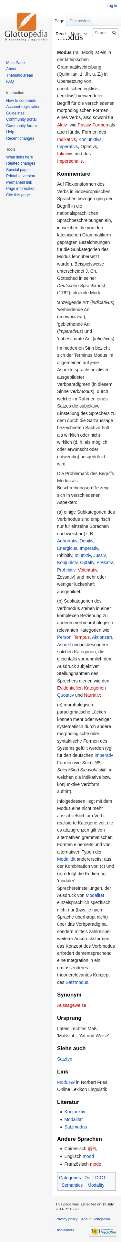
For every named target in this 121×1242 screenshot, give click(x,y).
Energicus (67, 548)
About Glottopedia (95, 1219)
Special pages (18, 170)
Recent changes (20, 138)
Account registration (23, 106)
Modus (64, 1082)
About (11, 69)
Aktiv (62, 124)
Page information (20, 188)
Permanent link (19, 182)
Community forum (21, 126)
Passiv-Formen (93, 124)
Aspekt (64, 644)
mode (95, 1164)
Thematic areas (19, 75)
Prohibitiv (66, 569)
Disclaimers (64, 1230)
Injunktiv (83, 555)
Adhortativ (67, 540)
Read (57, 33)
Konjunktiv (67, 562)
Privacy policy (66, 1219)
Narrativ (92, 695)
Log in (111, 6)
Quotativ (65, 695)
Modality (95, 1185)
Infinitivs (65, 153)
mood (88, 1156)
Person (64, 637)
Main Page (15, 62)
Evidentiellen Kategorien (81, 688)
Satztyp (64, 1059)
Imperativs (67, 146)
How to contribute (21, 100)
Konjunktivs (90, 139)
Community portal (21, 119)
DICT (100, 1177)
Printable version (20, 176)
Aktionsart (102, 637)
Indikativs (66, 139)
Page (59, 20)
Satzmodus (77, 982)
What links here (19, 157)
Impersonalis (70, 161)
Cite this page (18, 195)
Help (10, 132)
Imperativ (89, 548)
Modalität (66, 859)
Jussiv (99, 555)
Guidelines (15, 113)
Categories (70, 1177)
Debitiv (86, 540)
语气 (92, 1148)
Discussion (79, 20)
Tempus (82, 637)
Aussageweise (71, 1005)
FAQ (10, 81)
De (87, 1177)
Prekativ (104, 562)
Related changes (20, 163)
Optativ (87, 562)
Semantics (72, 1185)
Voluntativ (87, 569)
